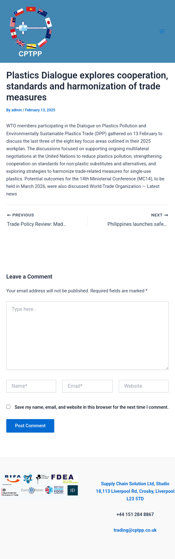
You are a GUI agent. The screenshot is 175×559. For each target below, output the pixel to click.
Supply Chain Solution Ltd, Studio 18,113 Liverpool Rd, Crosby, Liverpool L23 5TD (135, 491)
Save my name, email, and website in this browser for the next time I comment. (92, 407)
